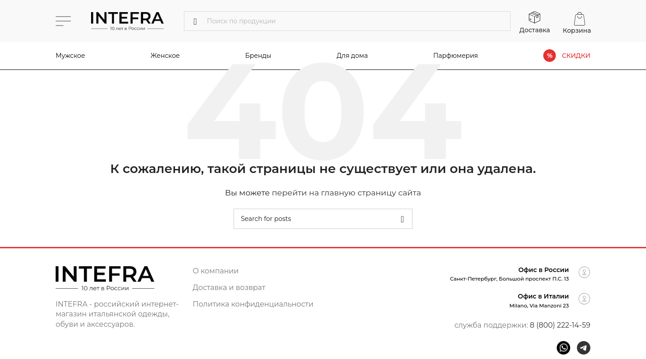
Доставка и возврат (229, 287)
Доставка (534, 30)
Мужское (70, 56)
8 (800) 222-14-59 (560, 325)
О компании (216, 271)
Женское (165, 56)
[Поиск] (347, 21)
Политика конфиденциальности (253, 304)
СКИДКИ (576, 56)
